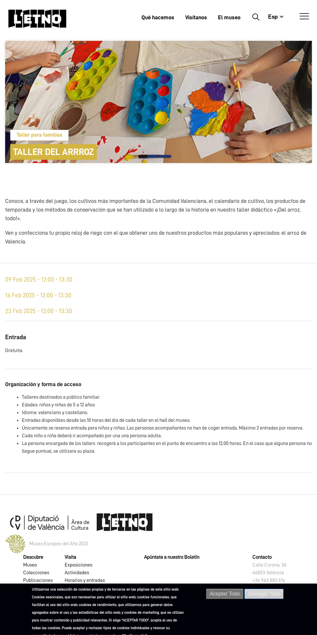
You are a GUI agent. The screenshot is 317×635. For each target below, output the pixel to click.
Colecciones (36, 572)
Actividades (77, 572)
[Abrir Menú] (304, 16)
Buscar (256, 16)
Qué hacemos (157, 17)
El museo (229, 17)
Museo (30, 564)
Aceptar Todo (225, 594)
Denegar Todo (264, 594)
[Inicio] (37, 18)
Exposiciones (78, 564)
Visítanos (196, 17)
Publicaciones (38, 580)
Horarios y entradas (85, 580)
